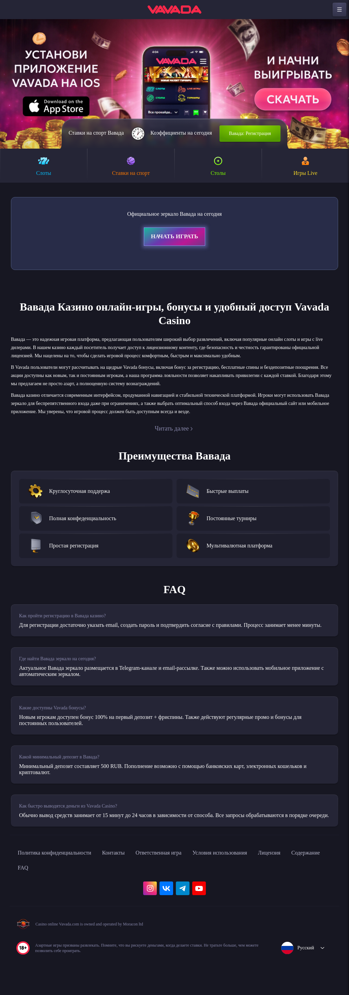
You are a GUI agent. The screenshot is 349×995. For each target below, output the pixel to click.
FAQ (68, 896)
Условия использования (250, 881)
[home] (174, 9)
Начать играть (174, 237)
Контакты (129, 881)
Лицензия (307, 881)
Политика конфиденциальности (61, 881)
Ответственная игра (180, 881)
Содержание (35, 896)
